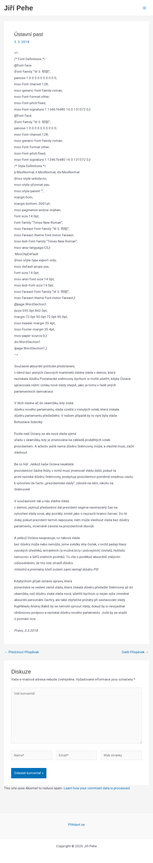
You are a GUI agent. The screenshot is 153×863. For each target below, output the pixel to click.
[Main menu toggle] (144, 8)
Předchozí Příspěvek (21, 652)
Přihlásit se (76, 825)
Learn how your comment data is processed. (97, 788)
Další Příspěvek (135, 652)
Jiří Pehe (18, 8)
